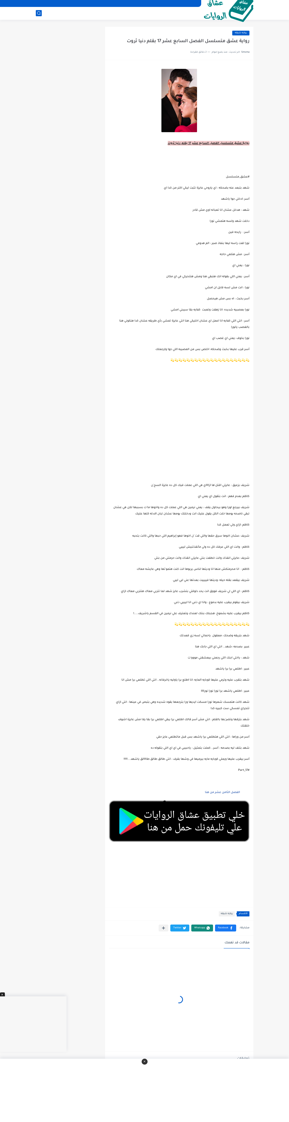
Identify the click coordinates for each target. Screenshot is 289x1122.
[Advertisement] (179, 427)
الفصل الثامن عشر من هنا (222, 792)
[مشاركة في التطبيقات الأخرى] (163, 928)
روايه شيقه (241, 33)
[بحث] (39, 13)
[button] (225, 928)
